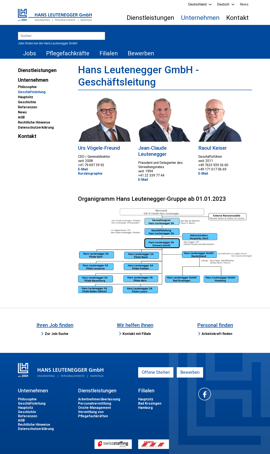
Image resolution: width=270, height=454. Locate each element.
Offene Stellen (156, 372)
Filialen (109, 53)
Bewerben (141, 53)
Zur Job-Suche (56, 334)
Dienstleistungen (150, 17)
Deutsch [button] (223, 4)
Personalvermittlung (94, 403)
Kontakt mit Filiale (137, 334)
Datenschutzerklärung (36, 127)
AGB (21, 117)
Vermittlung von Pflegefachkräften (93, 414)
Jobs (29, 53)
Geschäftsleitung (32, 92)
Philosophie (27, 87)
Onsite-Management (94, 408)
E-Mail (83, 169)
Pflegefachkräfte (67, 53)
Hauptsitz (25, 97)
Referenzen (27, 107)
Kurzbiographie (90, 173)
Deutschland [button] (197, 4)
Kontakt (237, 17)
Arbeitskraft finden (217, 334)
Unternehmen (200, 17)
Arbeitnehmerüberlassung (99, 399)
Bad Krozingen (149, 403)
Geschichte (27, 102)
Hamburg (145, 408)
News (244, 4)
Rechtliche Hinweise (34, 122)
